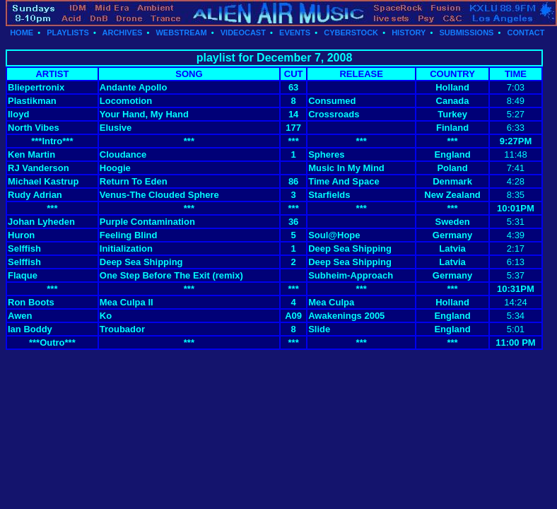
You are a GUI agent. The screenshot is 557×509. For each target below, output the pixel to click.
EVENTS (294, 32)
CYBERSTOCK (351, 32)
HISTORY (409, 32)
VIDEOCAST (243, 32)
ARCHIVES (122, 32)
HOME (21, 32)
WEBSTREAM (181, 32)
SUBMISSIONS (466, 32)
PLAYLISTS (68, 32)
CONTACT (526, 32)
